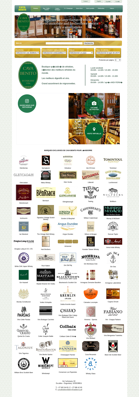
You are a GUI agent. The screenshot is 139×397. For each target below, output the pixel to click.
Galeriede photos (94, 106)
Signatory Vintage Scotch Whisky (46, 216)
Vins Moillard (91, 337)
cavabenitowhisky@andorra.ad (70, 390)
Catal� (118, 1)
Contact (85, 1)
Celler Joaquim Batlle (45, 335)
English (99, 1)
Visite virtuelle (94, 131)
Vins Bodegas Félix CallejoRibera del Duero (68, 314)
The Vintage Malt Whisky (45, 233)
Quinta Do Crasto (23, 335)
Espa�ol (108, 1)
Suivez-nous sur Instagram (27, 103)
